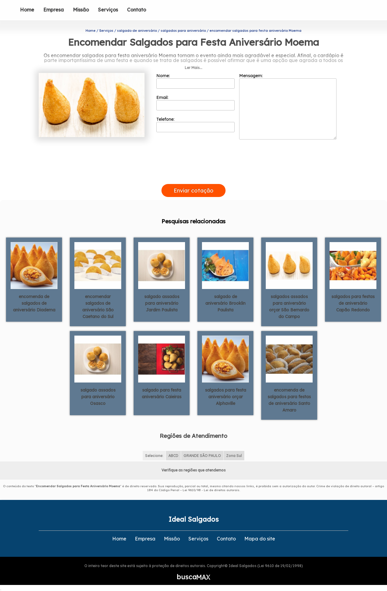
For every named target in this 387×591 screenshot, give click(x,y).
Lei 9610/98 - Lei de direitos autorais (211, 490)
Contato (136, 10)
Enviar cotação (193, 190)
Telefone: (195, 124)
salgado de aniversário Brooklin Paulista (225, 303)
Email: (195, 102)
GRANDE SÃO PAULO (202, 455)
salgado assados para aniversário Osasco (97, 396)
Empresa (53, 10)
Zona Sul (234, 455)
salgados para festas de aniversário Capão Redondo (353, 303)
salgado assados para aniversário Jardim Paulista (161, 303)
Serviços (108, 10)
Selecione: (154, 455)
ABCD (173, 455)
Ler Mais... (193, 67)
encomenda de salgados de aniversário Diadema (34, 303)
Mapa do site (259, 539)
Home (27, 10)
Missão (81, 10)
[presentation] (193, 177)
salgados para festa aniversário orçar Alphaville (225, 396)
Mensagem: (288, 106)
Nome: (195, 81)
